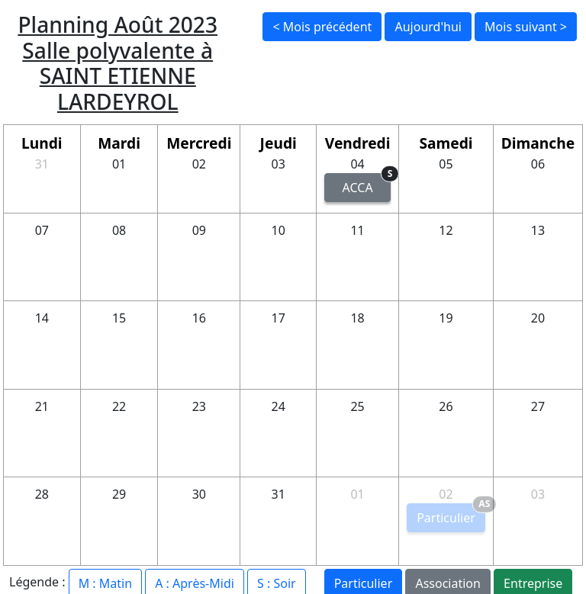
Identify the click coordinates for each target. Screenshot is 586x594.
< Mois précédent (322, 26)
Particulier (451, 514)
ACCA (367, 184)
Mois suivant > (526, 26)
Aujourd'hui (427, 26)
